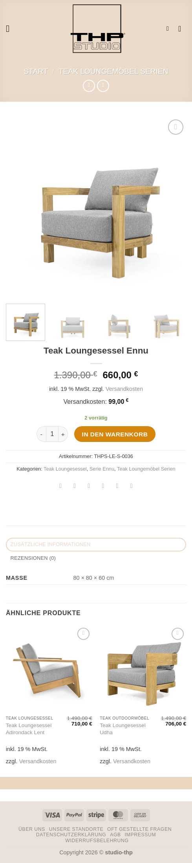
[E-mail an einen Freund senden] (103, 486)
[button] (10, 28)
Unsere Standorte (76, 829)
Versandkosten (124, 389)
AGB (115, 834)
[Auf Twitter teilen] (88, 486)
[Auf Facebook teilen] (74, 486)
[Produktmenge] (52, 434)
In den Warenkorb (115, 434)
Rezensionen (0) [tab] (33, 558)
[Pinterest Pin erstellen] (117, 486)
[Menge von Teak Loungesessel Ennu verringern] (41, 434)
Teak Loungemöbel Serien (113, 71)
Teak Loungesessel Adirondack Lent (28, 728)
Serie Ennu (102, 469)
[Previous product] (103, 86)
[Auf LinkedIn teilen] (131, 486)
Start (36, 71)
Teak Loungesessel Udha (122, 728)
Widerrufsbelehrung (96, 840)
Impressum (140, 834)
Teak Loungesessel (65, 469)
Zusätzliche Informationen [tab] (51, 544)
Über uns (31, 829)
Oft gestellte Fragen (139, 829)
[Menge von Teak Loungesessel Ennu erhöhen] (63, 434)
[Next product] (89, 86)
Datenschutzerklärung (71, 834)
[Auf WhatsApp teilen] (60, 486)
